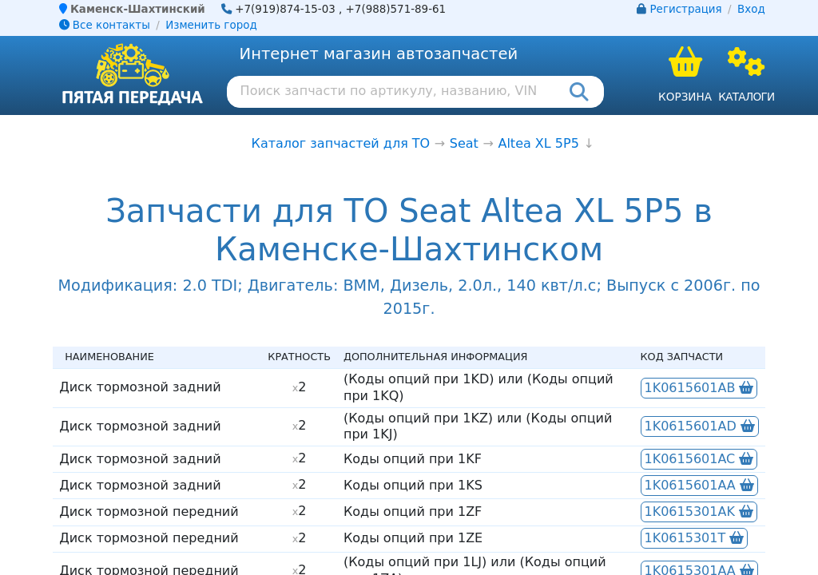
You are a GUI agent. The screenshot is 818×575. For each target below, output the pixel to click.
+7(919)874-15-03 (285, 9)
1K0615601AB (699, 387)
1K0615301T (695, 537)
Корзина (685, 96)
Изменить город (210, 25)
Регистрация (686, 9)
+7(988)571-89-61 (396, 9)
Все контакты (104, 25)
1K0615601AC (699, 458)
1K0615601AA (699, 485)
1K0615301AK (699, 511)
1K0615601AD (700, 426)
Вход (751, 9)
